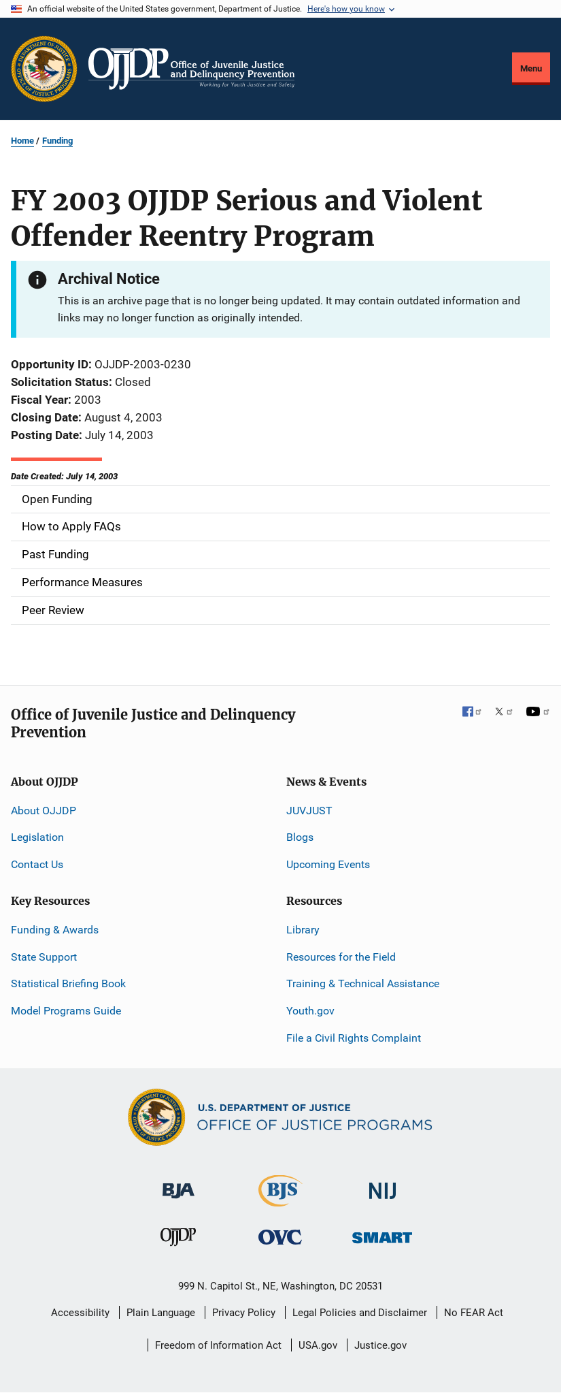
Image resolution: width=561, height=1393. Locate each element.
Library (303, 929)
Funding (57, 140)
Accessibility (80, 1313)
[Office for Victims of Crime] (280, 1236)
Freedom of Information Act (218, 1345)
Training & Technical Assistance (362, 983)
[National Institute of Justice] (382, 1185)
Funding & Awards (55, 929)
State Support (44, 956)
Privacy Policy (243, 1313)
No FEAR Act (473, 1313)
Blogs (299, 837)
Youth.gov (310, 1010)
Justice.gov (380, 1345)
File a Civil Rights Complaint (353, 1037)
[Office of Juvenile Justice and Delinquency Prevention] (178, 1240)
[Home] (191, 68)
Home (22, 140)
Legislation (37, 837)
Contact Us (37, 864)
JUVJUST (309, 810)
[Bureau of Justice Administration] (178, 1184)
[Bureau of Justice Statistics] (280, 1200)
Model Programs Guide (66, 1010)
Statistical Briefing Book (68, 983)
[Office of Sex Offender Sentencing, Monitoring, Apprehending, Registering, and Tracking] (382, 1234)
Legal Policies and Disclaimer (359, 1313)
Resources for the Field (341, 956)
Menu (531, 68)
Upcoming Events (328, 864)
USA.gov (318, 1345)
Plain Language (160, 1313)
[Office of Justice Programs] (44, 68)
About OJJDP (43, 810)
